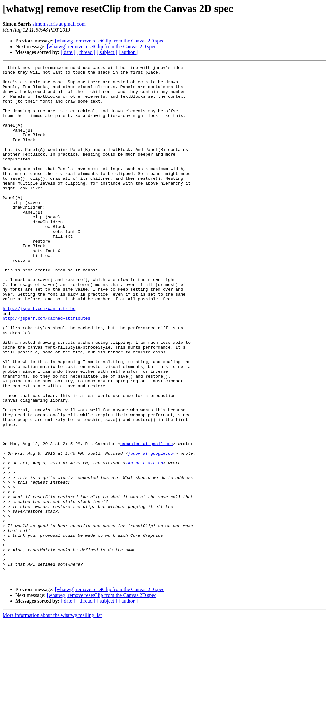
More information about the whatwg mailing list (52, 717)
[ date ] (68, 52)
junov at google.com (151, 531)
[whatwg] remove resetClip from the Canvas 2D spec (109, 40)
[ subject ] (107, 52)
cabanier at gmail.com (146, 520)
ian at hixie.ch (144, 543)
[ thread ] (85, 52)
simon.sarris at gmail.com (58, 24)
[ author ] (128, 52)
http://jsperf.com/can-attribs (39, 358)
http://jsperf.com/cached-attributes (46, 369)
